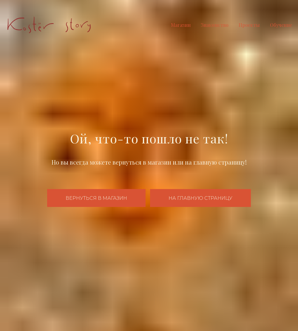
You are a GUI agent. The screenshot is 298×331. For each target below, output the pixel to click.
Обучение (281, 25)
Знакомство (214, 25)
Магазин (181, 25)
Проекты (249, 25)
